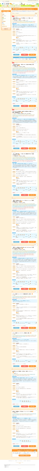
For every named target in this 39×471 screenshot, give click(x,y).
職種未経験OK (23, 11)
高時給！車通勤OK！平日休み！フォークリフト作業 (22, 411)
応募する (25, 54)
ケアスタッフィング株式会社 (19, 103)
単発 (18, 11)
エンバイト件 (7, 1)
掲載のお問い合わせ (36, 2)
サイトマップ (32, 2)
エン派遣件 (3, 1)
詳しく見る (32, 54)
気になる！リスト (5, 5)
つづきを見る (25, 84)
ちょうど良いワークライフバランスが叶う (5, 2)
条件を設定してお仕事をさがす (25, 455)
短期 (17, 11)
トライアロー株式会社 (18, 52)
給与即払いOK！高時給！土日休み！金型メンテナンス (22, 371)
